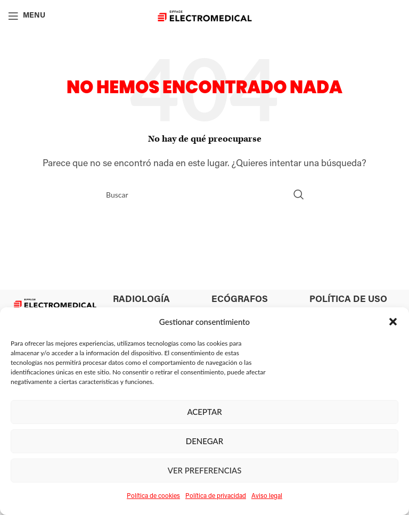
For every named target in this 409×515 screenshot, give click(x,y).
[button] (393, 321)
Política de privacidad (215, 496)
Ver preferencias (205, 470)
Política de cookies (153, 496)
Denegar (205, 441)
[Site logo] (204, 16)
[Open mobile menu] (27, 16)
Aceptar (204, 411)
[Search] (204, 194)
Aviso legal (266, 496)
